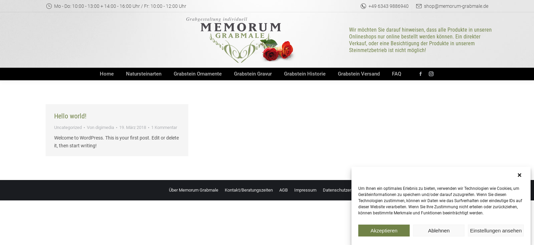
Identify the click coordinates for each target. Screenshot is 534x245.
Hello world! (70, 116)
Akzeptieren (384, 232)
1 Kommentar (164, 127)
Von (100, 127)
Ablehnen (439, 232)
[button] (520, 177)
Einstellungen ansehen (496, 232)
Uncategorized (68, 127)
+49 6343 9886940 (384, 6)
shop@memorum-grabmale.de (451, 6)
